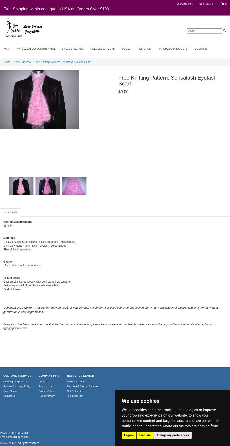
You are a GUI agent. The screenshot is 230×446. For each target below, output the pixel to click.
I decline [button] (145, 435)
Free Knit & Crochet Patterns (82, 386)
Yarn (6, 48)
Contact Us (9, 396)
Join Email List (75, 396)
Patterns (144, 48)
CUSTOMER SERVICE (17, 375)
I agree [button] (129, 435)
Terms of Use (46, 386)
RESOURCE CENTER (80, 375)
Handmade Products (173, 48)
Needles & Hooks (103, 48)
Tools (126, 48)
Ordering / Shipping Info (16, 381)
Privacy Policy (46, 391)
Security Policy (47, 396)
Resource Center (76, 381)
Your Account (185, 3)
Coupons (201, 48)
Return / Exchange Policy (17, 386)
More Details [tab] (10, 212)
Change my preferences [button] (172, 435)
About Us (44, 381)
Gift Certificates (207, 4)
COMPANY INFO (49, 375)
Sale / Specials (72, 48)
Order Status (10, 391)
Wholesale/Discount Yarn (36, 48)
